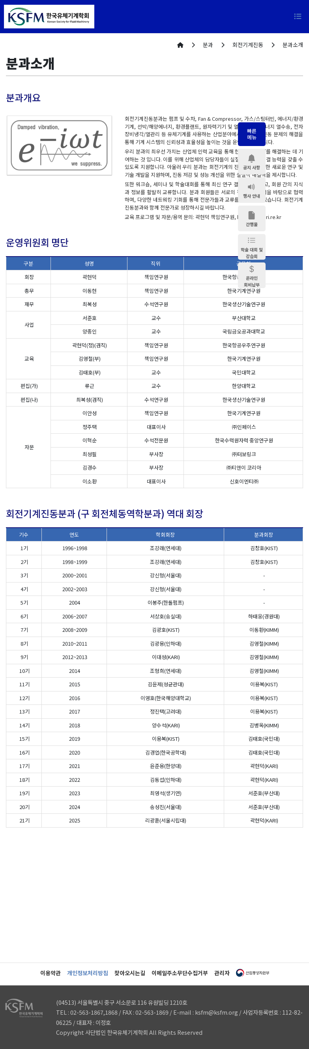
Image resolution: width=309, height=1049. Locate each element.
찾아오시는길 (129, 973)
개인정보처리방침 (87, 973)
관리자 (222, 973)
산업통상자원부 (252, 973)
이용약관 (50, 973)
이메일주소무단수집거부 (180, 973)
